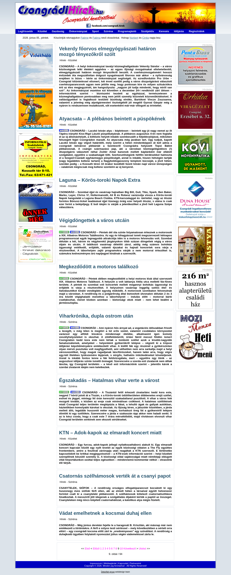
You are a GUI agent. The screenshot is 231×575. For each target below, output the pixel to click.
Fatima (97, 37)
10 (121, 548)
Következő (130, 548)
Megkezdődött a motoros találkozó (98, 266)
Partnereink (135, 563)
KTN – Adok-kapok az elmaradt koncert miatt (110, 432)
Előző (96, 548)
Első (87, 548)
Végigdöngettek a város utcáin (94, 220)
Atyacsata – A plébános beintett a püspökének (112, 118)
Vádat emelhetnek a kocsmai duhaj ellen (105, 513)
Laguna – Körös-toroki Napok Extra (99, 180)
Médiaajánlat (110, 563)
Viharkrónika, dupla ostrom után (96, 316)
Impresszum (96, 563)
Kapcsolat (123, 563)
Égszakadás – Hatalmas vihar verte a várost (109, 380)
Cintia (145, 37)
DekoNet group (108, 572)
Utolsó (142, 548)
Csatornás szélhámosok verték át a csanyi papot (115, 476)
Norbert (134, 37)
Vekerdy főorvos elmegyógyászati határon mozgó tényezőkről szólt (107, 51)
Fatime (85, 37)
